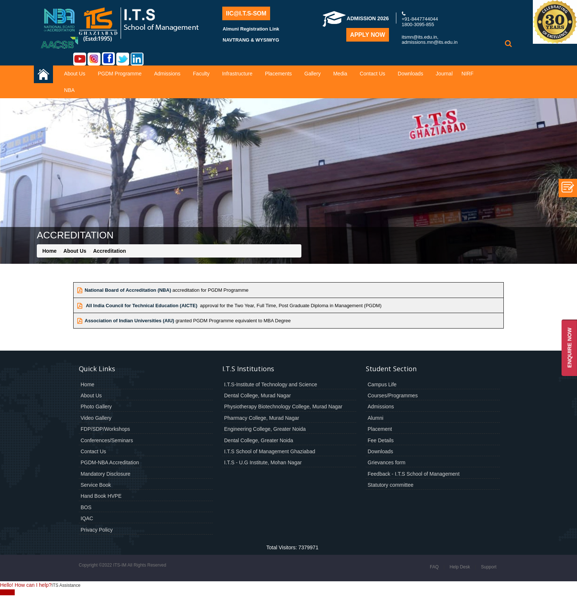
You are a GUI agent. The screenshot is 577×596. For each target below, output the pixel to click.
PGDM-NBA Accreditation (110, 462)
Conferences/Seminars (107, 440)
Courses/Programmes (393, 395)
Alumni (375, 418)
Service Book (96, 485)
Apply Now (367, 35)
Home (49, 251)
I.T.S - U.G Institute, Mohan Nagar (263, 462)
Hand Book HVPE (101, 496)
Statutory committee (391, 485)
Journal (444, 74)
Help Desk (460, 567)
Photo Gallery (96, 406)
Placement (380, 429)
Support (488, 567)
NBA (69, 90)
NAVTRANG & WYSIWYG (251, 40)
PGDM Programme (120, 74)
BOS (86, 507)
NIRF (467, 74)
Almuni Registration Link (251, 29)
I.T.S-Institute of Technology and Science (270, 384)
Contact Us (372, 74)
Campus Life (382, 384)
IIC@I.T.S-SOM (246, 13)
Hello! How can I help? (26, 585)
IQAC (87, 518)
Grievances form (387, 462)
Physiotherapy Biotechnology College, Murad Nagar (283, 406)
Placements (278, 74)
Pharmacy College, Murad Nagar (261, 418)
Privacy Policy (97, 530)
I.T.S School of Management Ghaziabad (269, 451)
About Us (74, 74)
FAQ (434, 567)
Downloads (410, 74)
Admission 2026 (355, 18)
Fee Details (381, 440)
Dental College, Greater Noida (258, 440)
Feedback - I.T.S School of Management (414, 474)
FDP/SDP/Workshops (105, 429)
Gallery (312, 74)
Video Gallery (96, 418)
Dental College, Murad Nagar (257, 395)
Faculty (201, 74)
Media (340, 74)
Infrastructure (237, 74)
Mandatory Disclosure (105, 474)
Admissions (167, 74)
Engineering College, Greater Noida (265, 429)
